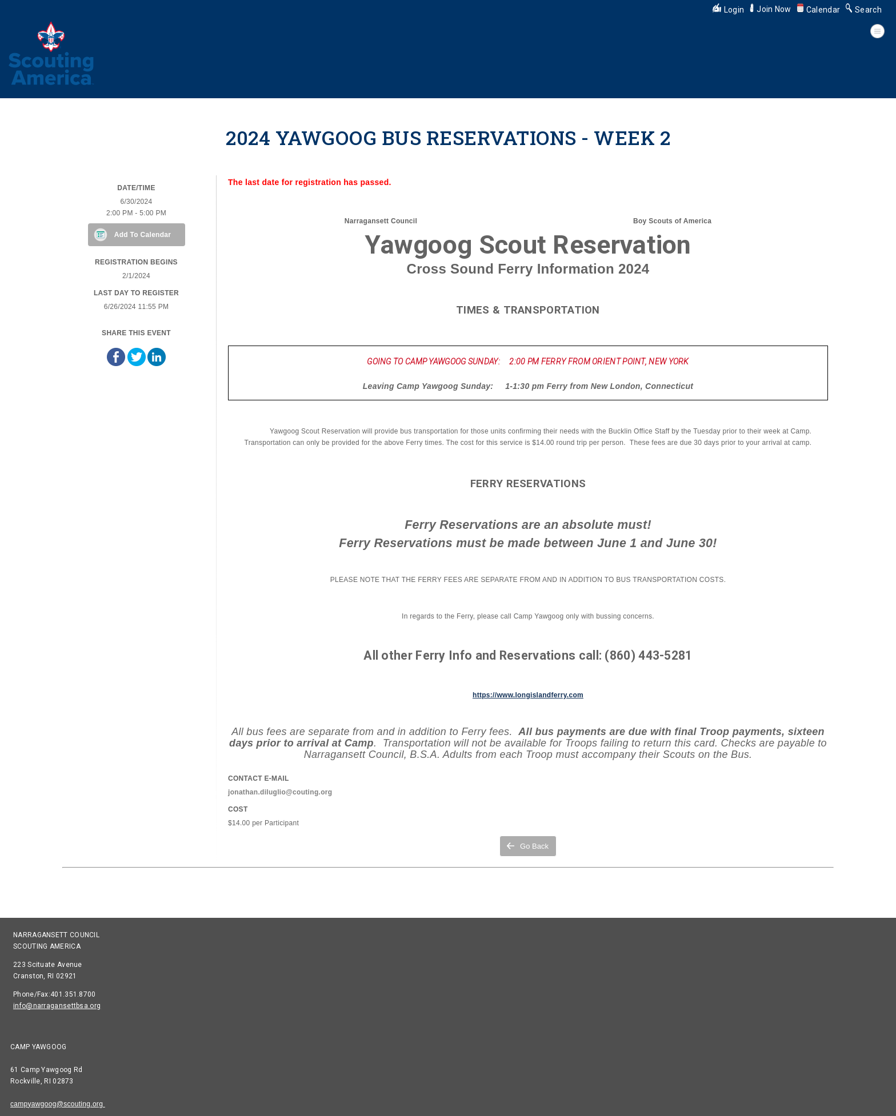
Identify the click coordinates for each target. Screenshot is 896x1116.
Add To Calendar (142, 235)
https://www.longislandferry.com (528, 695)
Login (729, 9)
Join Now (770, 9)
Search (864, 9)
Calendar (818, 9)
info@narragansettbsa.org (57, 1006)
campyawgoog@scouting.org (57, 1104)
